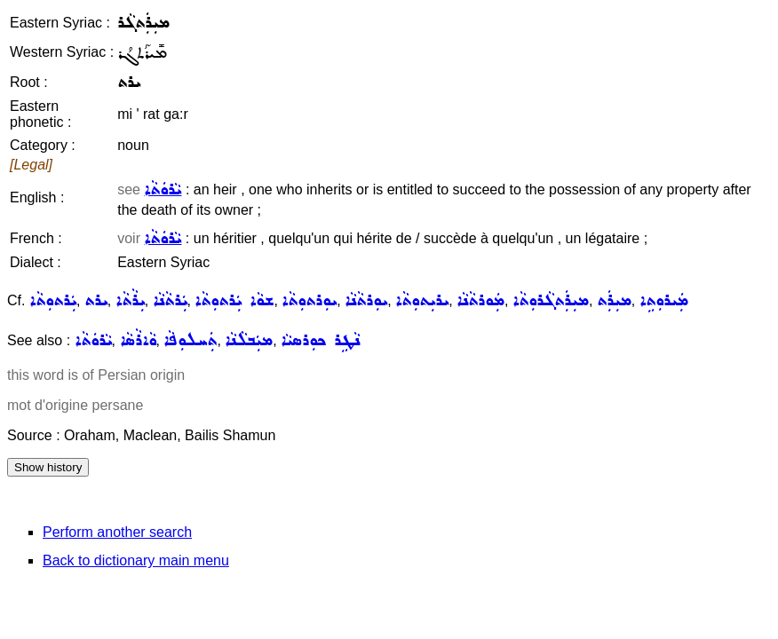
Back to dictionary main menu (136, 560)
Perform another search (117, 532)
